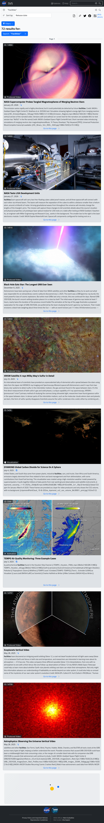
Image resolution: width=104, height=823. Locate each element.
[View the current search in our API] (74, 15)
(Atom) (100, 17)
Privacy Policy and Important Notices (35, 818)
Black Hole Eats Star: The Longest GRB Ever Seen (28, 284)
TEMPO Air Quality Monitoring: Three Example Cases (30, 558)
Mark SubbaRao (68, 818)
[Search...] (82, 3)
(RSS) (99, 14)
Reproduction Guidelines (39, 820)
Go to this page (51, 128)
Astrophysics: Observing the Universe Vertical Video (29, 741)
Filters (8, 23)
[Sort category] (33, 15)
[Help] (3, 10)
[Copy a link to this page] (80, 16)
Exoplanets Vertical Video (16, 649)
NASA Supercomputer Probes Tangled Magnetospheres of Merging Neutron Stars (44, 101)
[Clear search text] (95, 3)
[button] (25, 33)
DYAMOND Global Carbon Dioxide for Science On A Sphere (32, 467)
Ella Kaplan (66, 820)
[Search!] (100, 3)
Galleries (55, 3)
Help (65, 3)
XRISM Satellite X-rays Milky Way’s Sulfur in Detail (29, 375)
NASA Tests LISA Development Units (22, 193)
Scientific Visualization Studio (10, 3)
